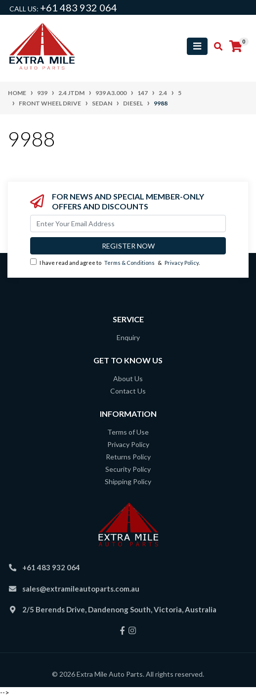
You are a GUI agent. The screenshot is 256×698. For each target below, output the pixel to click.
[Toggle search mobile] (215, 46)
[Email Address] (128, 223)
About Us (128, 378)
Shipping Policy (128, 481)
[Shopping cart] (236, 46)
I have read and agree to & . (115, 262)
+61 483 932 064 (78, 7)
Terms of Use (128, 432)
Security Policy (128, 469)
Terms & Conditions (129, 262)
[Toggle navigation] (197, 46)
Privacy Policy (182, 262)
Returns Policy (128, 456)
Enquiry (128, 337)
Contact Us (128, 391)
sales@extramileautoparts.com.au (80, 588)
